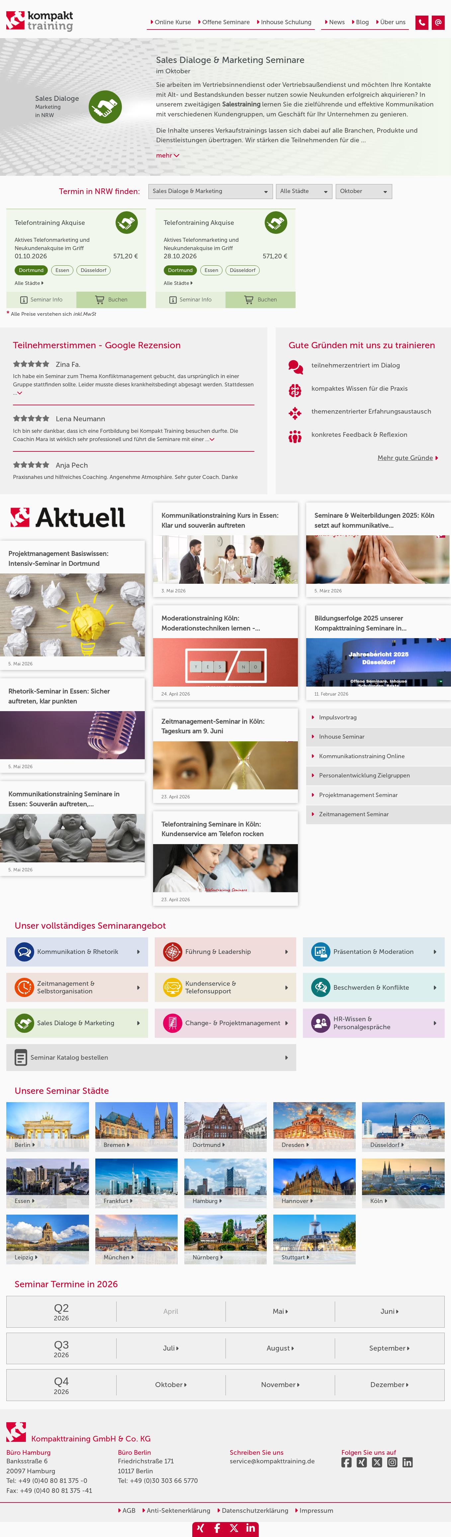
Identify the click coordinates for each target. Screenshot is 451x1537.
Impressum (314, 1510)
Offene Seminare (224, 22)
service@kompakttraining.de (272, 1461)
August (280, 1348)
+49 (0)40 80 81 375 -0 (52, 1481)
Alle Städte (29, 283)
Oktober (171, 1384)
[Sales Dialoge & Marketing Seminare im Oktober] (421, 23)
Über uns (391, 22)
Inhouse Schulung (284, 22)
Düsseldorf (93, 270)
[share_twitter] (234, 1529)
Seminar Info (41, 300)
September (389, 1348)
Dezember (389, 1384)
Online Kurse (170, 22)
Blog (360, 22)
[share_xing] (200, 1529)
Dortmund (31, 270)
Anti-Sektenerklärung (176, 1510)
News (334, 22)
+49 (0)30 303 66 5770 (164, 1481)
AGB (126, 1510)
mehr (167, 155)
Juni (390, 1311)
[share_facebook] (217, 1529)
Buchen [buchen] (111, 300)
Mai (280, 1311)
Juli (171, 1348)
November (280, 1384)
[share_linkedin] (250, 1529)
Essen (62, 270)
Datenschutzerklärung (252, 1510)
